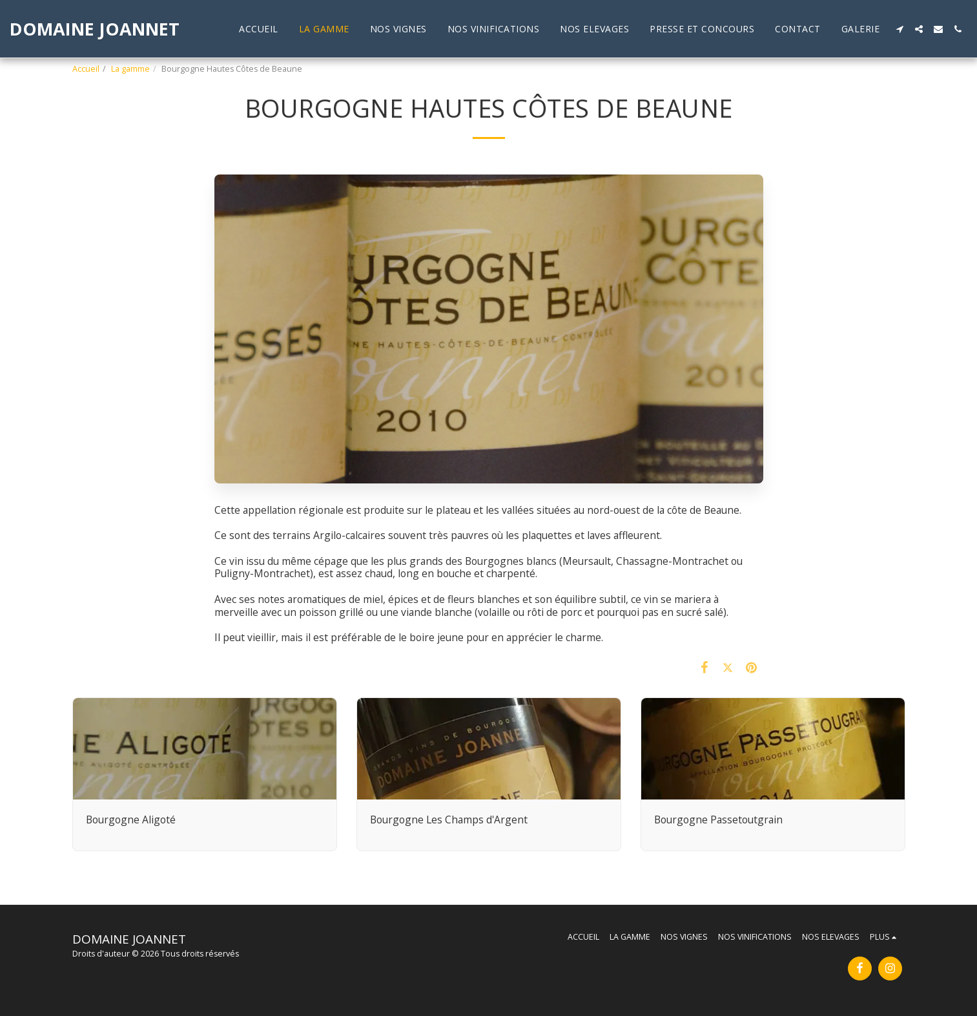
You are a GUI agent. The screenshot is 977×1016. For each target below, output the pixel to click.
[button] (899, 29)
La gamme (130, 68)
